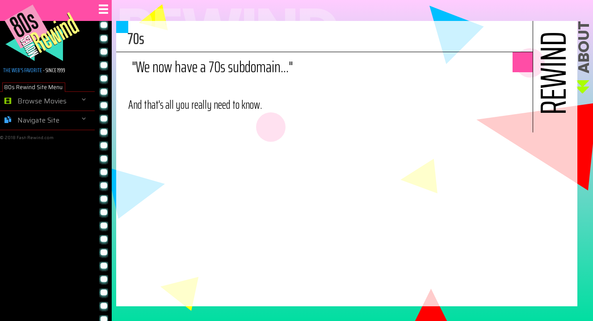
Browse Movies (35, 101)
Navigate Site (31, 120)
